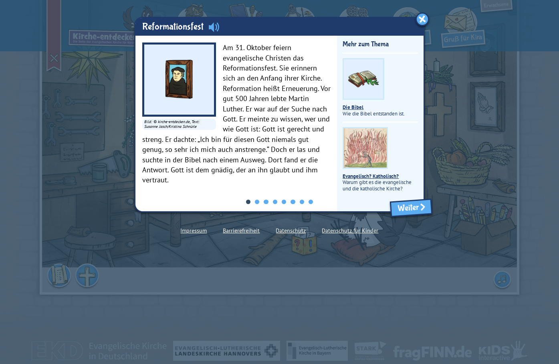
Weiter (411, 207)
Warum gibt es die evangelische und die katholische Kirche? (377, 159)
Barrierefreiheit (241, 230)
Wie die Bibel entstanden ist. (374, 87)
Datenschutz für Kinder (350, 230)
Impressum (193, 230)
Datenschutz (291, 230)
